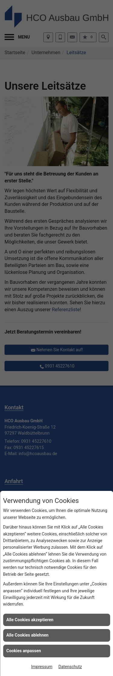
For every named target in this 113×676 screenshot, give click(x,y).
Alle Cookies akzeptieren (29, 619)
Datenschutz (70, 666)
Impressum (41, 666)
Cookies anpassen (23, 650)
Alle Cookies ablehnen (27, 635)
